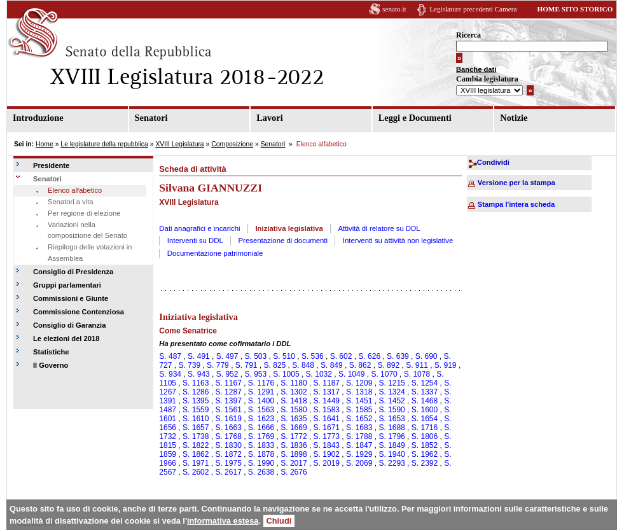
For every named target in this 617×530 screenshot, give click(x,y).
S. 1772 (294, 436)
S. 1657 (196, 427)
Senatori (151, 118)
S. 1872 (228, 454)
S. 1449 (327, 400)
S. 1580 (294, 409)
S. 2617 (228, 472)
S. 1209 (359, 383)
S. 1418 (294, 400)
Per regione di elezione (84, 213)
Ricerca (468, 35)
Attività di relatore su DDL (379, 228)
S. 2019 (327, 463)
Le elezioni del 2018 (66, 338)
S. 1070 (384, 374)
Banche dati (476, 69)
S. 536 (313, 356)
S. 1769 (261, 436)
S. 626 (369, 356)
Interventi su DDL (195, 240)
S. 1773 (327, 436)
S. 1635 (294, 418)
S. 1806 (425, 436)
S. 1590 (391, 409)
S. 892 (388, 365)
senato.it (394, 9)
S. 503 (255, 356)
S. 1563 (261, 409)
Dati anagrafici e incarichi (199, 228)
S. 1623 (261, 418)
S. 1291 (261, 391)
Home (44, 144)
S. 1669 (294, 427)
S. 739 (189, 365)
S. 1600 (425, 409)
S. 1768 (228, 436)
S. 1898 (294, 454)
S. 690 (426, 356)
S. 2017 (294, 463)
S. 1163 (196, 383)
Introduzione (38, 118)
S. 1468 (425, 400)
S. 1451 (359, 400)
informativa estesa (222, 521)
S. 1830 (228, 445)
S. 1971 (196, 463)
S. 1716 (425, 427)
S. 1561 (228, 409)
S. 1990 (261, 463)
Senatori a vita (71, 202)
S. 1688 (391, 427)
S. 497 (227, 356)
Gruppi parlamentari (67, 285)
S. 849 (332, 365)
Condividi (493, 162)
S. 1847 (359, 445)
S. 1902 (327, 454)
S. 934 (170, 374)
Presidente (51, 165)
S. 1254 (425, 383)
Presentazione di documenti (283, 240)
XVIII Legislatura (179, 144)
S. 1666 (261, 427)
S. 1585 (359, 409)
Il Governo (50, 365)
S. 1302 (294, 391)
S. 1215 (391, 383)
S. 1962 (425, 454)
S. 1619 (228, 418)
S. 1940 (391, 454)
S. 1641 (327, 418)
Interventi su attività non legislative (398, 240)
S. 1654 (425, 418)
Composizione (232, 144)
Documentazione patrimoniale (215, 253)
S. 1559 (196, 409)
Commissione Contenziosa (78, 312)
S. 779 (218, 365)
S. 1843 (327, 445)
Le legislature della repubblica (104, 144)
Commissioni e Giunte (70, 298)
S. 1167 (228, 383)
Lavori (269, 118)
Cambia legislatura (487, 78)
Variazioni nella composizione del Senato (87, 230)
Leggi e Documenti (415, 118)
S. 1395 (196, 400)
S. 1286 (196, 391)
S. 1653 (391, 418)
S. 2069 (359, 463)
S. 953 (255, 374)
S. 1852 (425, 445)
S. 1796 (391, 436)
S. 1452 (391, 400)
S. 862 (360, 365)
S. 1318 (359, 391)
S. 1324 (391, 391)
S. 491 (199, 356)
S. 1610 (196, 418)
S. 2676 (294, 472)
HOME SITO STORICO (575, 9)
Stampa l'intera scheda (516, 204)
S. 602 (341, 356)
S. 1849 (391, 445)
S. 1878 (261, 454)
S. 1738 (196, 436)
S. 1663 (228, 427)
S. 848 (303, 365)
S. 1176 (261, 383)
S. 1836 (294, 445)
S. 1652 (359, 418)
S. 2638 (261, 472)
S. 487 (170, 356)
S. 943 (199, 374)
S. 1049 (351, 374)
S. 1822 (196, 445)
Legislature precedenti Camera (472, 9)
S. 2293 (391, 463)
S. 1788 (359, 436)
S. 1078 (417, 374)
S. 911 (417, 365)
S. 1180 (294, 383)
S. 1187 (327, 383)
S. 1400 (261, 400)
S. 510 (284, 356)
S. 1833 (261, 445)
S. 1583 (327, 409)
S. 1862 (196, 454)
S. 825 (275, 365)
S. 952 (227, 374)
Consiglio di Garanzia (69, 325)
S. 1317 (327, 391)
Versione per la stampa (516, 182)
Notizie (513, 118)
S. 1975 (228, 463)
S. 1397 (228, 400)
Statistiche (51, 352)
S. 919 (445, 365)
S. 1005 (286, 374)
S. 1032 (319, 374)
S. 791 (246, 365)
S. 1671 (327, 427)
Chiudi (279, 521)
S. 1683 (359, 427)
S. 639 (398, 356)
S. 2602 (196, 472)
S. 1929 (359, 454)
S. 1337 (425, 391)
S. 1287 (228, 391)
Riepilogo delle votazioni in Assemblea (90, 252)
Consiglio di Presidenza (73, 271)
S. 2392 (425, 463)
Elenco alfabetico (75, 190)
